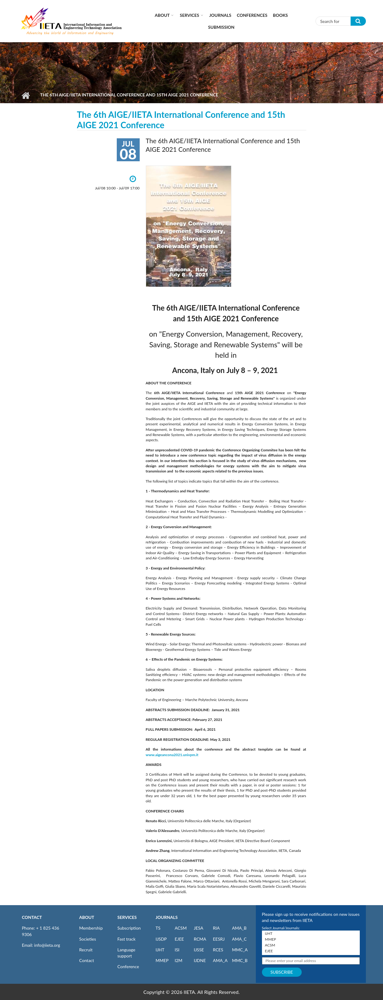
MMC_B (240, 960)
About (162, 15)
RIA (216, 928)
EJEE (179, 939)
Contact (86, 960)
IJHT (160, 949)
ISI (177, 949)
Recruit (86, 949)
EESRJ (219, 939)
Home (25, 95)
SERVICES (127, 917)
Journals (220, 15)
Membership (91, 928)
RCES (218, 949)
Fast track (126, 939)
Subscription (129, 928)
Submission (221, 27)
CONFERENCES (252, 15)
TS (158, 928)
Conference (128, 966)
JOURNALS (167, 917)
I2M (178, 960)
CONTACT (32, 917)
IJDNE (200, 960)
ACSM (181, 928)
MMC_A (240, 949)
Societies (87, 939)
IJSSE (199, 949)
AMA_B (239, 928)
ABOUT (86, 917)
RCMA (200, 939)
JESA (198, 928)
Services (189, 15)
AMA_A (220, 960)
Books (280, 15)
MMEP (162, 960)
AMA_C (239, 939)
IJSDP (161, 939)
